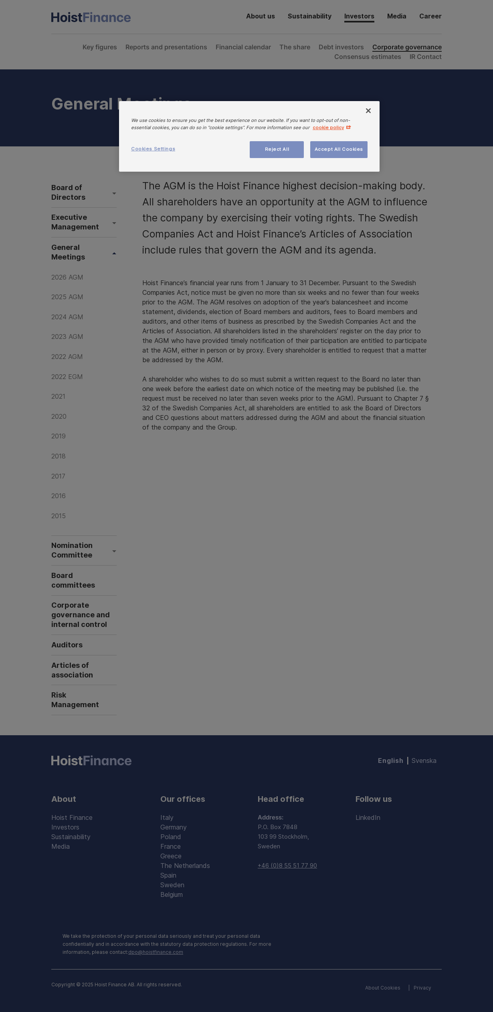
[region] (249, 136)
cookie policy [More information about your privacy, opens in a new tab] (328, 127)
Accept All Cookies (339, 149)
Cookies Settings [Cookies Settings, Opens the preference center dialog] (153, 149)
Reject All (277, 149)
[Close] (368, 111)
